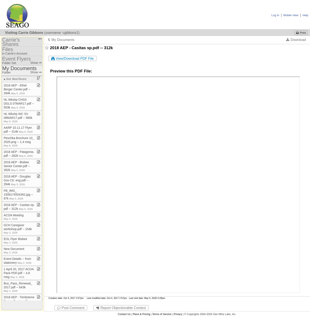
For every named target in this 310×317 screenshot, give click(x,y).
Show (36, 62)
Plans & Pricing (141, 314)
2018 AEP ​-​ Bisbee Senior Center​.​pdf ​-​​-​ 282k (17, 166)
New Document (14, 250)
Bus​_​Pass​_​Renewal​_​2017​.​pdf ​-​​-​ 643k (18, 287)
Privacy (178, 314)
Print (301, 33)
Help (305, 15)
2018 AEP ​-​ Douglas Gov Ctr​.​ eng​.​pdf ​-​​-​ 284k (17, 180)
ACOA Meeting (14, 216)
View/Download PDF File (72, 58)
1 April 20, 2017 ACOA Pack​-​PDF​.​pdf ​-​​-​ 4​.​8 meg (19, 273)
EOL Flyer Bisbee (15, 240)
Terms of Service (161, 314)
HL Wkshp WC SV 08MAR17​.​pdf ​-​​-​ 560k (18, 117)
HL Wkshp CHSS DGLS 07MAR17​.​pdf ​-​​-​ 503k (19, 103)
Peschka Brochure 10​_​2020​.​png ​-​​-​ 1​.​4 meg (19, 141)
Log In (275, 15)
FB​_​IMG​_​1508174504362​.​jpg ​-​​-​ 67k (18, 194)
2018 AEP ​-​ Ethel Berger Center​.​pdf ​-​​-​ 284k (17, 89)
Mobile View (290, 15)
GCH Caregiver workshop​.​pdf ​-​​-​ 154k (18, 228)
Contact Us (124, 314)
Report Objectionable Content (121, 308)
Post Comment (70, 308)
